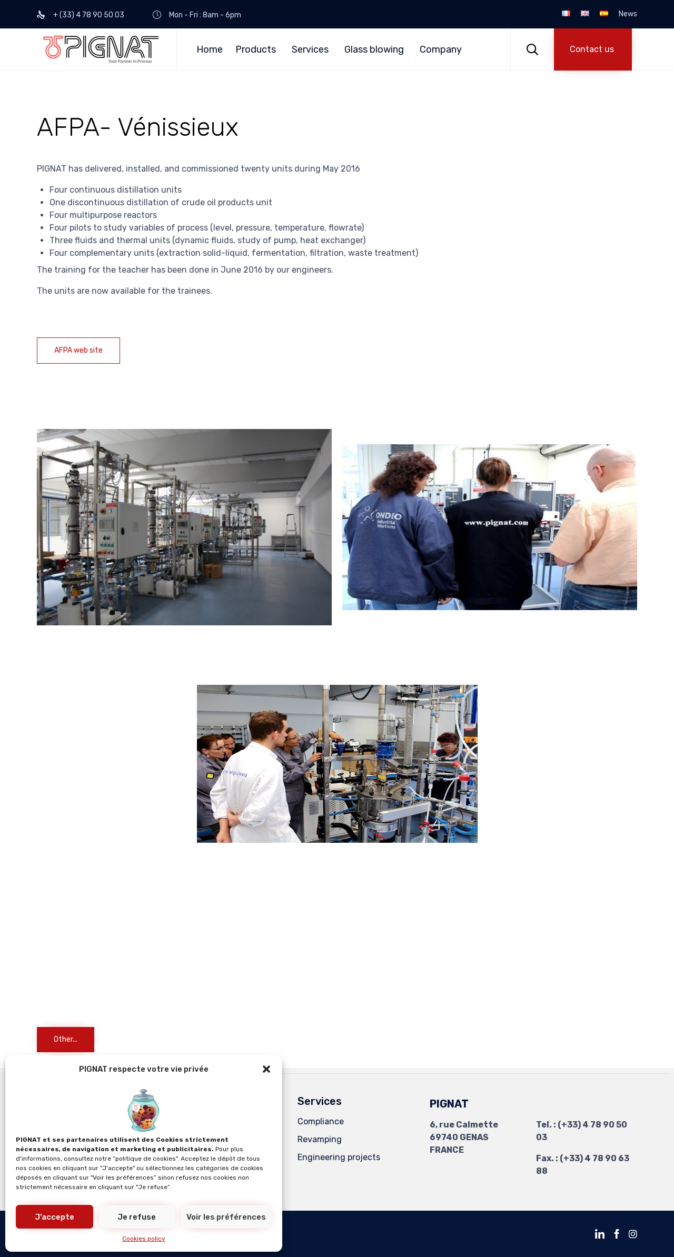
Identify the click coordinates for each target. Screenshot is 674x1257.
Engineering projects (339, 1157)
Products (255, 49)
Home (209, 49)
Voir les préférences (226, 1217)
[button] (266, 1069)
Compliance (321, 1121)
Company (441, 49)
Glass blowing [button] (374, 49)
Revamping (320, 1139)
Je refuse (136, 1217)
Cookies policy (143, 1238)
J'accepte (54, 1217)
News (628, 14)
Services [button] (310, 49)
